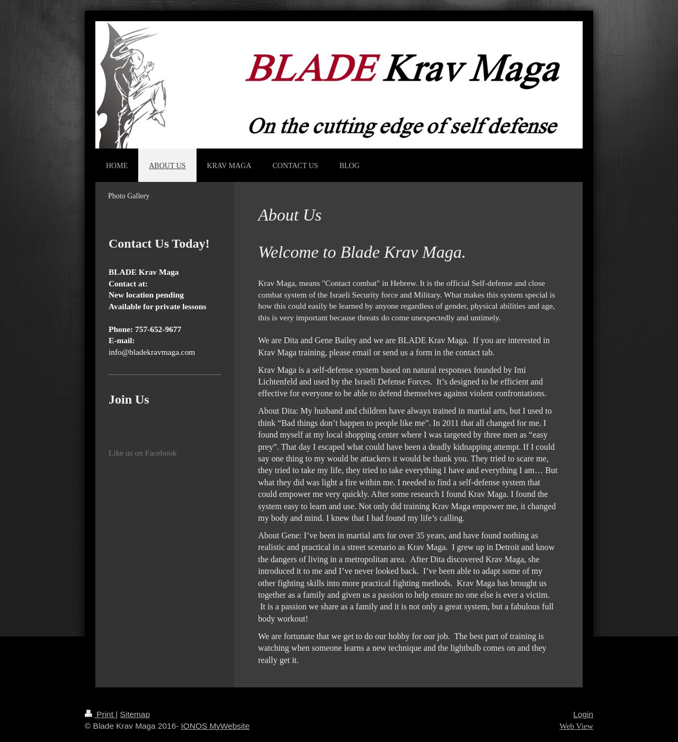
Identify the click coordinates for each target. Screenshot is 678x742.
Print (100, 714)
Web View (576, 725)
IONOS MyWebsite (215, 725)
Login (583, 714)
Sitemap (134, 714)
